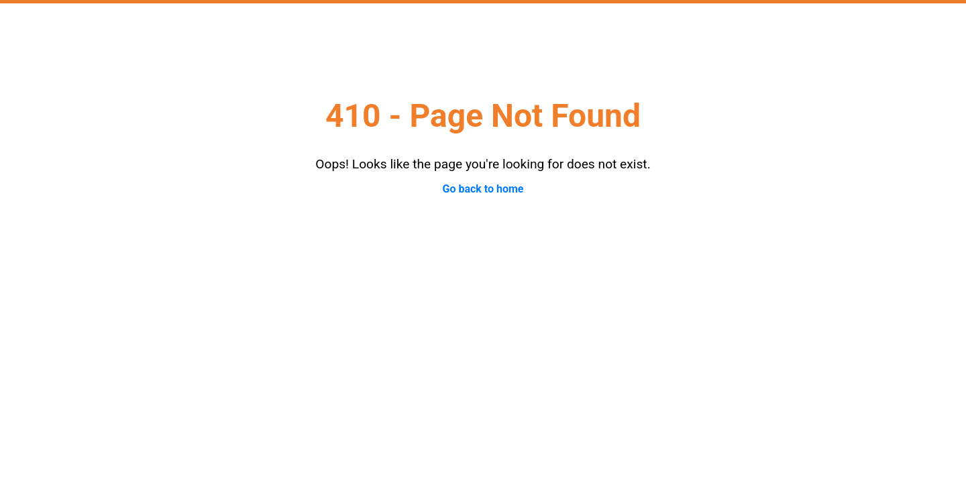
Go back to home (482, 188)
